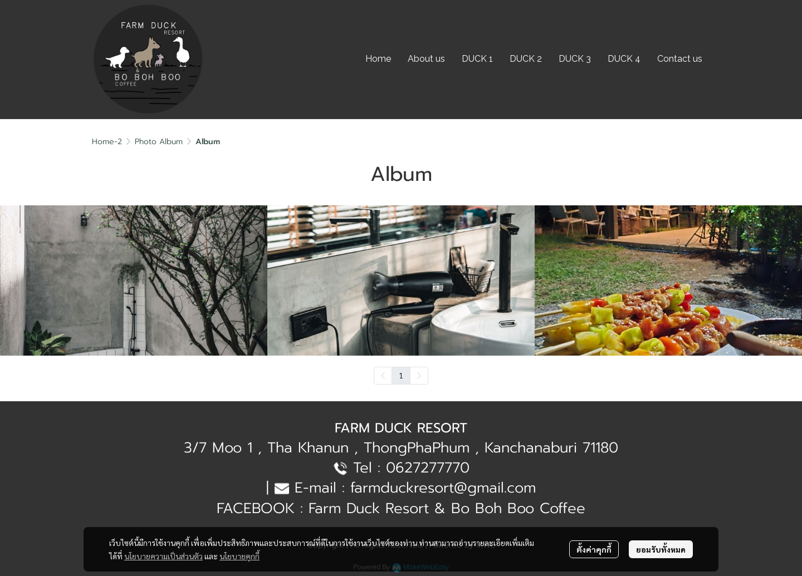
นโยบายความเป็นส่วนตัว (163, 556)
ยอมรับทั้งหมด (661, 549)
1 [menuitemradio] (401, 375)
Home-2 (107, 141)
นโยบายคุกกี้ (239, 556)
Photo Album (159, 141)
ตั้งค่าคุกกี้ (594, 549)
